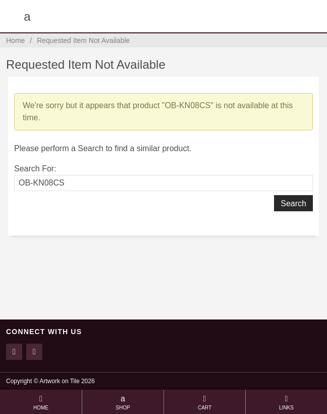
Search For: (35, 168)
